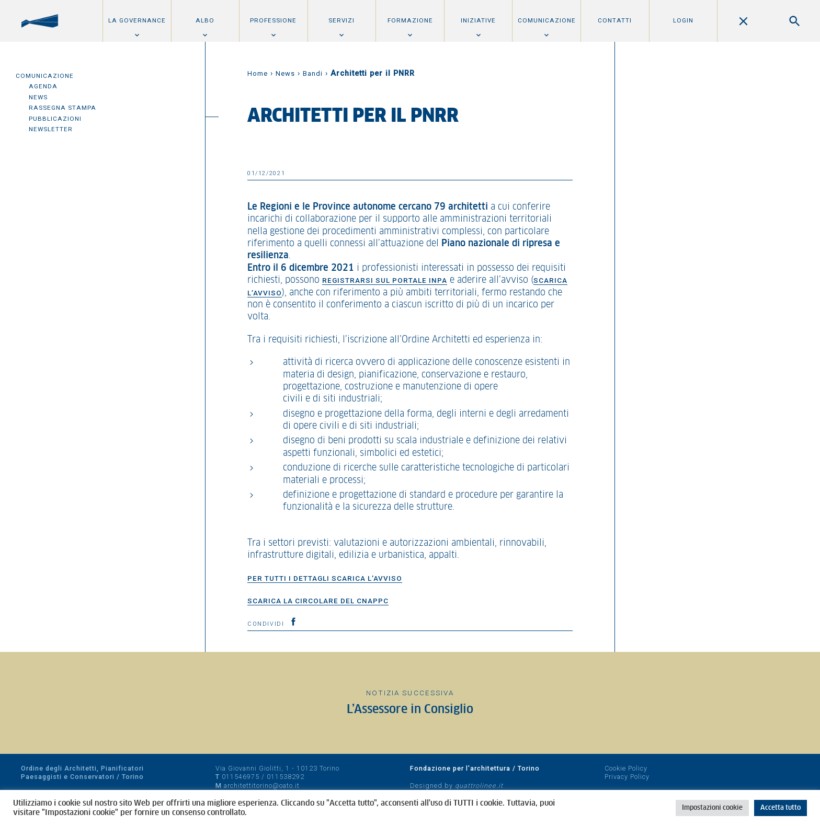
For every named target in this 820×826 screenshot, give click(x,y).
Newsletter (51, 129)
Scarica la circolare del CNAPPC (318, 600)
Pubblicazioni (55, 118)
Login (683, 20)
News (38, 97)
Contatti (615, 20)
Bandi (313, 73)
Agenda (43, 86)
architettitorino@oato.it (262, 785)
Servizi (341, 20)
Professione (273, 20)
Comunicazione (547, 20)
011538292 (285, 777)
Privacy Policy (627, 777)
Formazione (410, 20)
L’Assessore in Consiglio (410, 710)
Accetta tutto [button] (780, 808)
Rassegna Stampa (62, 107)
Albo (205, 20)
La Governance (137, 20)
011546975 (240, 777)
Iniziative (478, 20)
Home (257, 73)
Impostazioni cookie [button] (712, 808)
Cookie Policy (626, 768)
